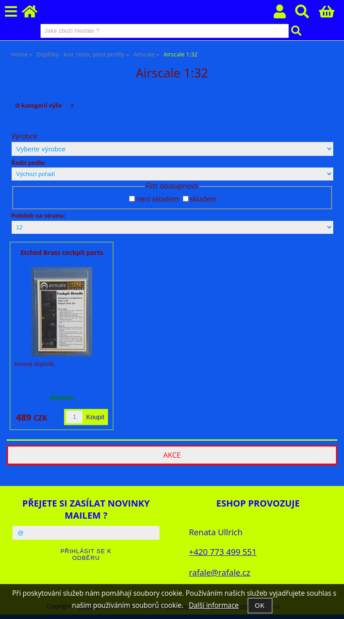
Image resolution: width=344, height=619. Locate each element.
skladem (203, 199)
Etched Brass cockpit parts (62, 252)
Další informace (213, 605)
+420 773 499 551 (223, 551)
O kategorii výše (38, 105)
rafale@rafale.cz (219, 572)
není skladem (157, 199)
